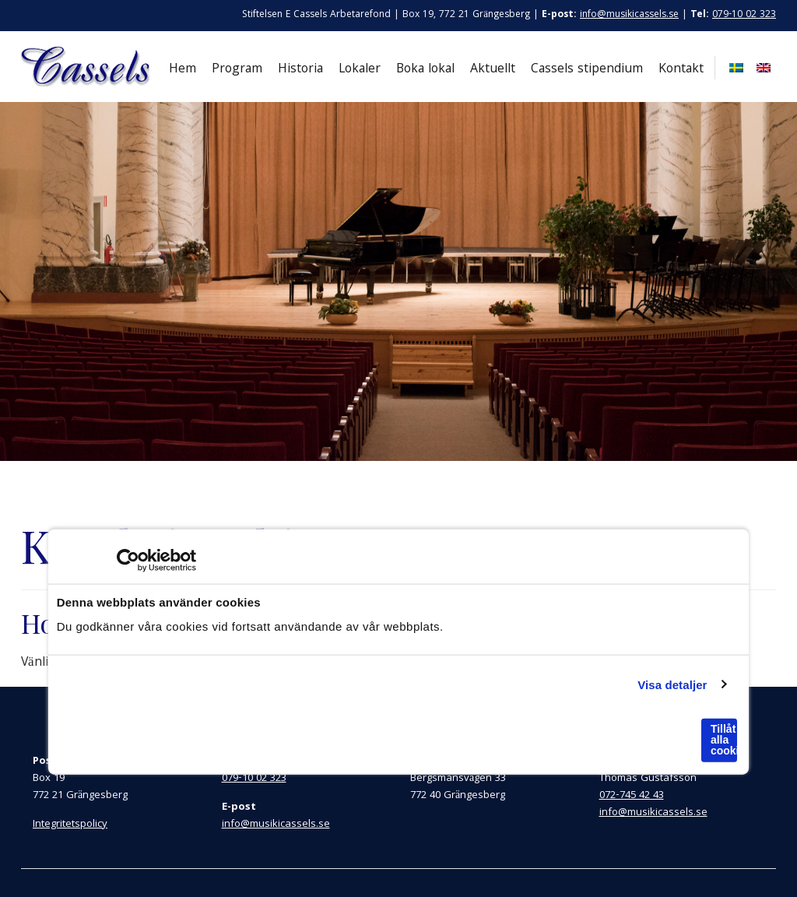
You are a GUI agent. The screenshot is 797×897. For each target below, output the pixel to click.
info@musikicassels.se (629, 15)
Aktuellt (492, 69)
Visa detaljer (672, 684)
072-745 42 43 (631, 795)
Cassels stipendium (587, 69)
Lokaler (360, 69)
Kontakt (681, 69)
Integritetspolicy (70, 824)
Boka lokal (425, 69)
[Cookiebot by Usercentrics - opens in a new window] (128, 560)
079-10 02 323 (744, 15)
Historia (300, 69)
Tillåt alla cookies (724, 740)
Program (237, 69)
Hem (182, 69)
